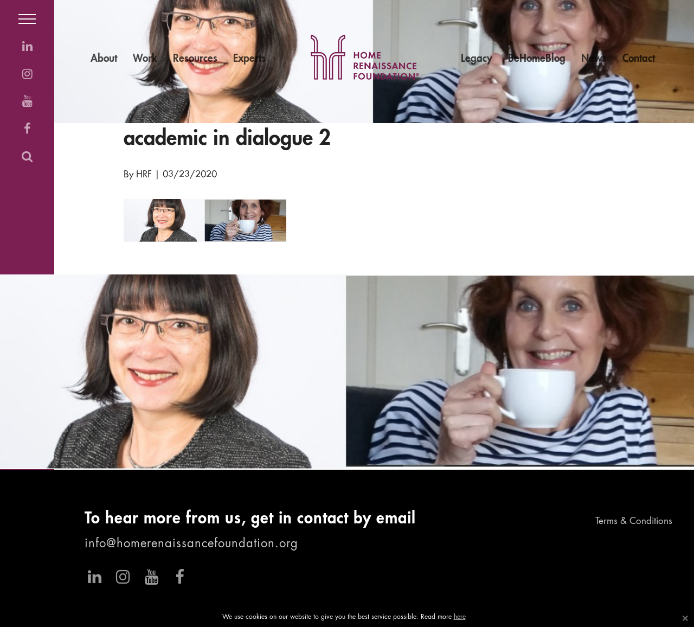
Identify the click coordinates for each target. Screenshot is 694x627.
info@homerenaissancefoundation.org (191, 544)
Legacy (476, 59)
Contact (638, 59)
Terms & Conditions (633, 521)
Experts (249, 59)
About (104, 59)
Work (145, 59)
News (594, 59)
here (460, 617)
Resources (195, 59)
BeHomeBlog (537, 59)
